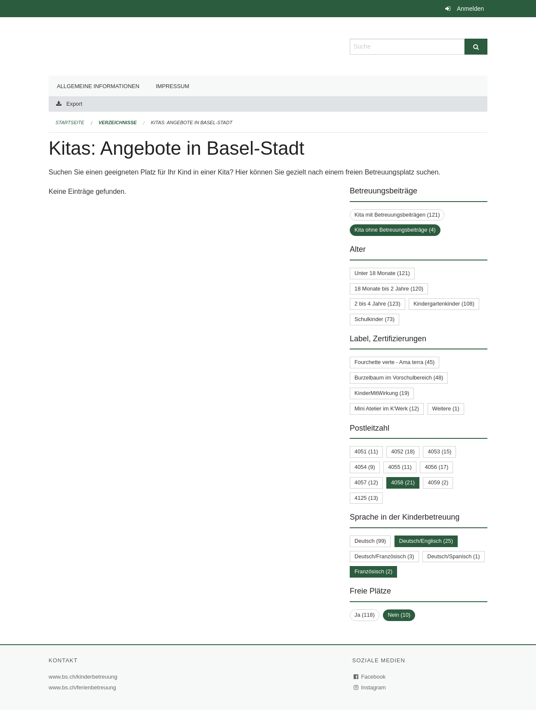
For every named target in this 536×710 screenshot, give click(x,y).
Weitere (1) (445, 408)
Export (74, 104)
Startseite (69, 122)
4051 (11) (366, 451)
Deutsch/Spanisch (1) (453, 556)
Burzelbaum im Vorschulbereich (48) (398, 377)
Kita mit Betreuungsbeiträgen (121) (397, 214)
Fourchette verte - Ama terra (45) (394, 362)
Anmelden (470, 8)
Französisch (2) (373, 571)
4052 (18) (403, 451)
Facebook (370, 676)
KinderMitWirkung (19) (381, 393)
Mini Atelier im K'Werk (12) (386, 408)
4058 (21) (403, 482)
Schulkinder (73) (374, 319)
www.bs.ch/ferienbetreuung (83, 687)
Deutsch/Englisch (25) (426, 541)
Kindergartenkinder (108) (443, 303)
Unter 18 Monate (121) (382, 273)
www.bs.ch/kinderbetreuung (84, 676)
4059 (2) (438, 482)
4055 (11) (400, 467)
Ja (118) (364, 615)
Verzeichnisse (118, 122)
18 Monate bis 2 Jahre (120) (388, 288)
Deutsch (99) (370, 541)
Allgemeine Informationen (98, 86)
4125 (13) (366, 498)
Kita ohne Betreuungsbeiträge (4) (395, 229)
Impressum (172, 86)
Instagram (370, 687)
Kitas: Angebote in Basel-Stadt (191, 122)
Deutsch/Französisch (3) (384, 556)
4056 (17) (436, 467)
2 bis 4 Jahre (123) (377, 303)
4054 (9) (364, 467)
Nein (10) (399, 615)
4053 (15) (439, 451)
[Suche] (476, 47)
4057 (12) (366, 482)
